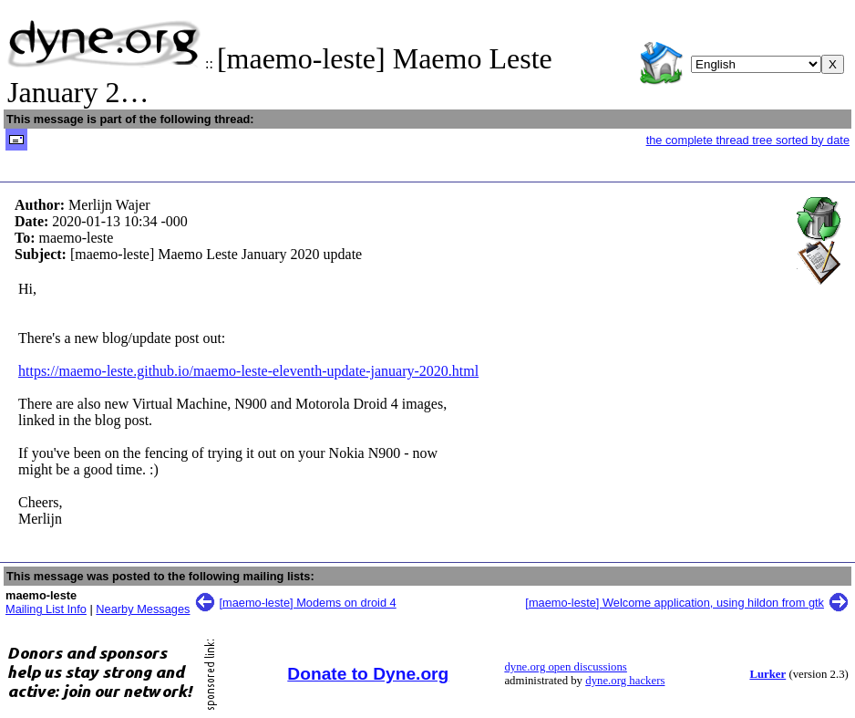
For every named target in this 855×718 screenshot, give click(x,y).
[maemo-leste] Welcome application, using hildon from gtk (674, 602)
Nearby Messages (143, 609)
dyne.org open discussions (565, 667)
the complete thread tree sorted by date (748, 140)
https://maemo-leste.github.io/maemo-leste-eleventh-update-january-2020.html (248, 371)
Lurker (767, 674)
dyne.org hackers (624, 680)
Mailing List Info (46, 609)
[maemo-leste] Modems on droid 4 (308, 602)
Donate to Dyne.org (367, 673)
